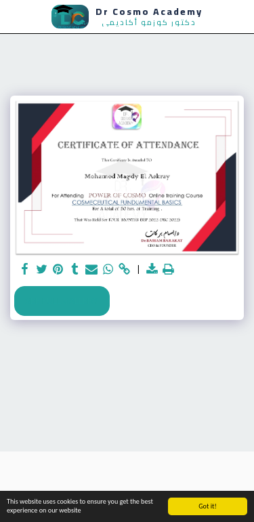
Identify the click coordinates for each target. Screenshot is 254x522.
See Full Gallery (61, 300)
